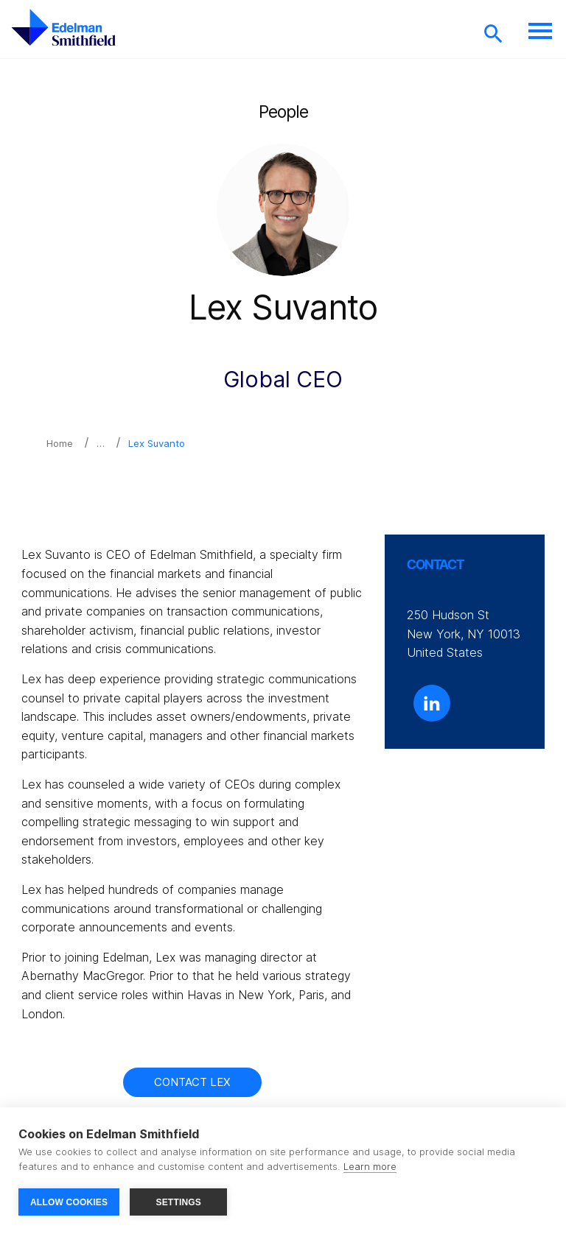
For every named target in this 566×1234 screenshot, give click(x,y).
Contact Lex (192, 1082)
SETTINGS (178, 1202)
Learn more (369, 1166)
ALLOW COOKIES (69, 1202)
